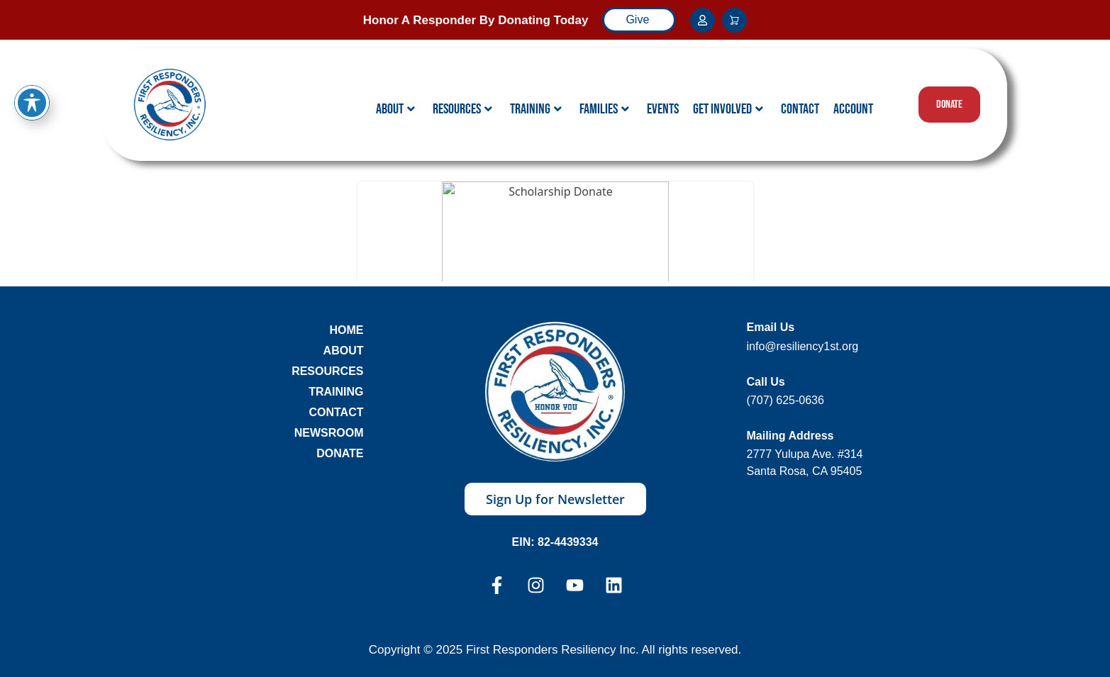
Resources (462, 109)
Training (536, 109)
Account (853, 109)
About (395, 109)
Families (604, 109)
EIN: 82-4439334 (555, 542)
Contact (800, 109)
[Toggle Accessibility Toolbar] (32, 103)
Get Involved (728, 109)
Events (663, 109)
